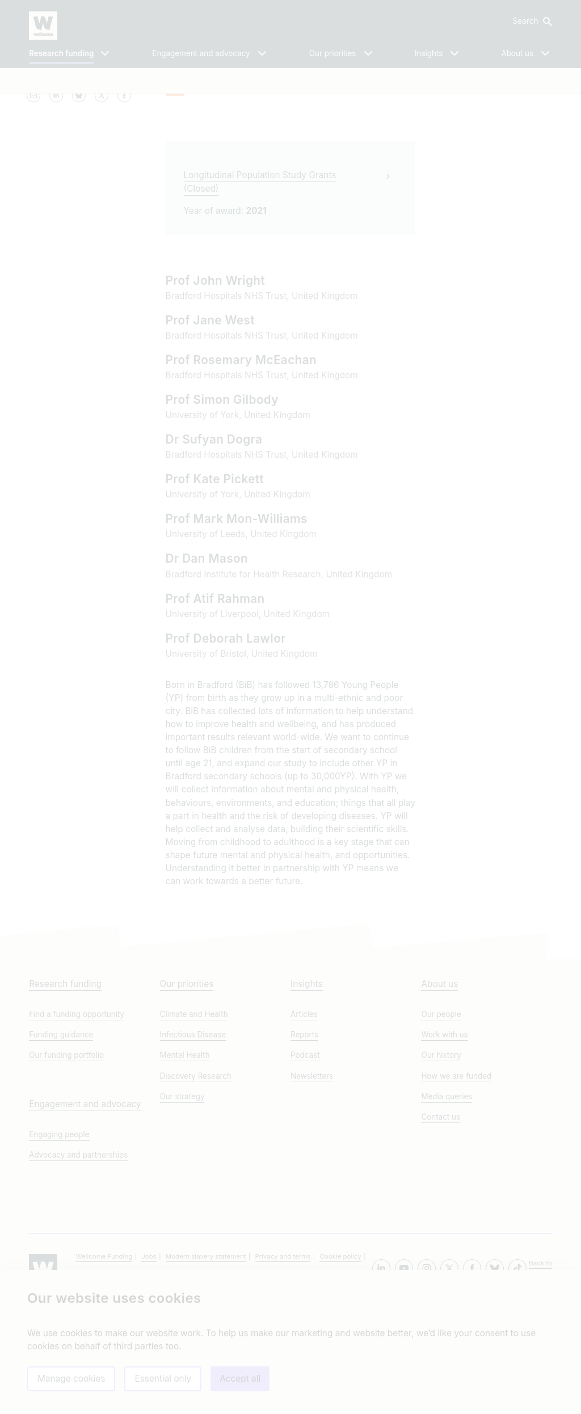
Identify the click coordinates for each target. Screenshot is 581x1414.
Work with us (444, 1145)
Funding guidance (61, 1145)
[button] (532, 21)
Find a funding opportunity (76, 1125)
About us (439, 1095)
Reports (304, 1145)
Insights (306, 1095)
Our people (441, 1125)
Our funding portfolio (66, 1166)
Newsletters (311, 1186)
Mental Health (185, 1166)
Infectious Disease (193, 1145)
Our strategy (182, 1207)
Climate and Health (194, 1125)
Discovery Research (195, 1186)
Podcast (305, 1166)
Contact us (440, 1227)
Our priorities (187, 1095)
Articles (304, 1125)
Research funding (65, 1095)
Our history (441, 1166)
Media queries (446, 1207)
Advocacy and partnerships (78, 1265)
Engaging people (59, 1245)
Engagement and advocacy (85, 1214)
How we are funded (456, 1186)
